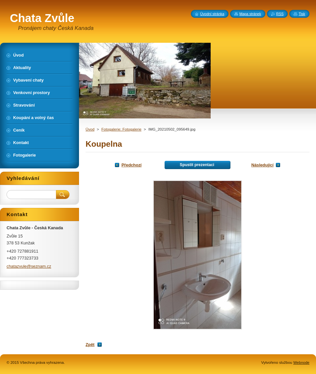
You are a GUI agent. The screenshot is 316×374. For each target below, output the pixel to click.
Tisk (302, 14)
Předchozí (131, 164)
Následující (262, 164)
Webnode (301, 362)
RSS (279, 14)
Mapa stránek (250, 14)
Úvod (90, 129)
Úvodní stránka (212, 14)
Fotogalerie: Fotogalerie (121, 129)
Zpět (90, 344)
